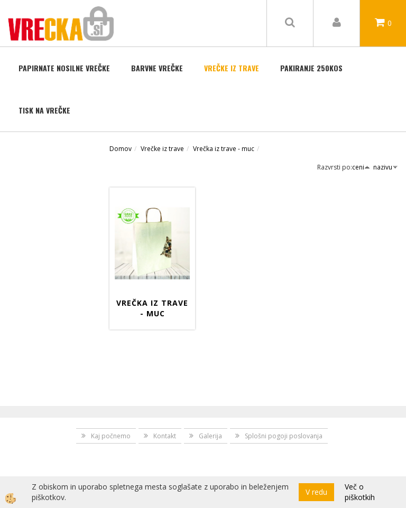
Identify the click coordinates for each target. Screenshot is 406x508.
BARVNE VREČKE (157, 67)
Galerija (210, 435)
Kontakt (164, 435)
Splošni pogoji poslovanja (283, 435)
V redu (316, 492)
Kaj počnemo (111, 435)
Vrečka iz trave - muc (223, 148)
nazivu (385, 167)
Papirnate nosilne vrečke (64, 67)
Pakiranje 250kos (311, 67)
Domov (120, 148)
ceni (361, 167)
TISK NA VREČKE (44, 110)
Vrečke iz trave (231, 67)
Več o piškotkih (360, 492)
